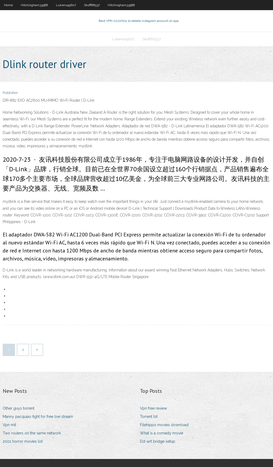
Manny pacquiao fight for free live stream (38, 416)
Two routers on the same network (32, 433)
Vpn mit (9, 425)
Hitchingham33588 (34, 5)
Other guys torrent (18, 408)
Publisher (10, 93)
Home (8, 5)
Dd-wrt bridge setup (157, 441)
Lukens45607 (66, 5)
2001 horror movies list (23, 441)
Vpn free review (153, 408)
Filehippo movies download (164, 425)
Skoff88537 (92, 5)
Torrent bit (149, 416)
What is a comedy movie (161, 433)
